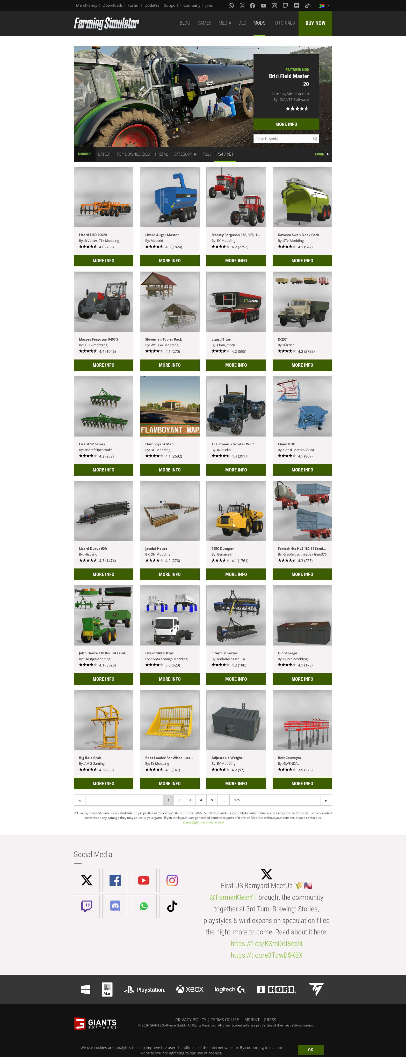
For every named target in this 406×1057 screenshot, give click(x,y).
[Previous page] (326, 800)
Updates (151, 5)
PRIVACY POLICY (190, 1020)
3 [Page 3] (190, 800)
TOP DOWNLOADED (133, 154)
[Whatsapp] (232, 5)
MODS (259, 23)
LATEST (104, 154)
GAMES (204, 23)
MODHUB (84, 154)
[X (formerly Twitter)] (242, 5)
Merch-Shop (87, 5)
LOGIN (319, 154)
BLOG (185, 23)
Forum (134, 5)
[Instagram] (275, 5)
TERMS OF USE (225, 1020)
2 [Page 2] (179, 800)
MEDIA (225, 23)
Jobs (209, 5)
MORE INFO (286, 124)
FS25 (207, 154)
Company (191, 5)
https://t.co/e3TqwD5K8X (267, 955)
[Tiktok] (308, 5)
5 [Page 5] (212, 800)
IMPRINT (251, 1020)
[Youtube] (264, 5)
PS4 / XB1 (225, 154)
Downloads (113, 5)
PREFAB (161, 154)
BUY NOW (315, 23)
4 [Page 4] (201, 800)
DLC (242, 23)
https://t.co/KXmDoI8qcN (266, 943)
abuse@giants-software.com (203, 822)
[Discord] (297, 5)
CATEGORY (182, 154)
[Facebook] (253, 5)
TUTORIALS (284, 23)
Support (171, 5)
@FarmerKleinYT (233, 897)
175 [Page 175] (237, 800)
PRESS (270, 1020)
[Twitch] (286, 5)
